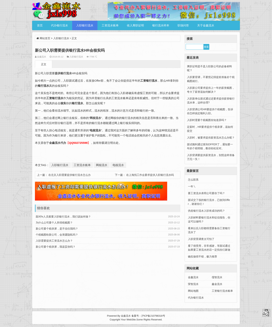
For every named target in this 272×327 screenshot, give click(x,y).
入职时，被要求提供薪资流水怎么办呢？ (211, 137)
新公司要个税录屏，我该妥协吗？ (55, 246)
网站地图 (193, 290)
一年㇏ (192, 186)
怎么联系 (193, 179)
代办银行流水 (59, 25)
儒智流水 (217, 277)
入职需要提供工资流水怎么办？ (54, 240)
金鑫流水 (193, 277)
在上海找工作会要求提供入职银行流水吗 (150, 174)
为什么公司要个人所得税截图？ (54, 222)
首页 (40, 25)
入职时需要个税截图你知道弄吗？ (207, 120)
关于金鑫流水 (205, 25)
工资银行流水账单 (222, 290)
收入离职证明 (135, 25)
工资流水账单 (110, 25)
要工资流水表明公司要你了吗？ (206, 193)
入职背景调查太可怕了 (201, 238)
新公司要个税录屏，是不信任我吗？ (57, 228)
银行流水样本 (160, 25)
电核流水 (118, 165)
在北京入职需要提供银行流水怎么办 (69, 174)
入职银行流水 (84, 25)
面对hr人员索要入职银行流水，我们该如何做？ (63, 216)
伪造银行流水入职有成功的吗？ (206, 210)
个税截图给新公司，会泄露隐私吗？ (57, 234)
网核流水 (101, 165)
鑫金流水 (217, 284)
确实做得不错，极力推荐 (202, 256)
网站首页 (45, 38)
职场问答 (183, 25)
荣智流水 (193, 284)
